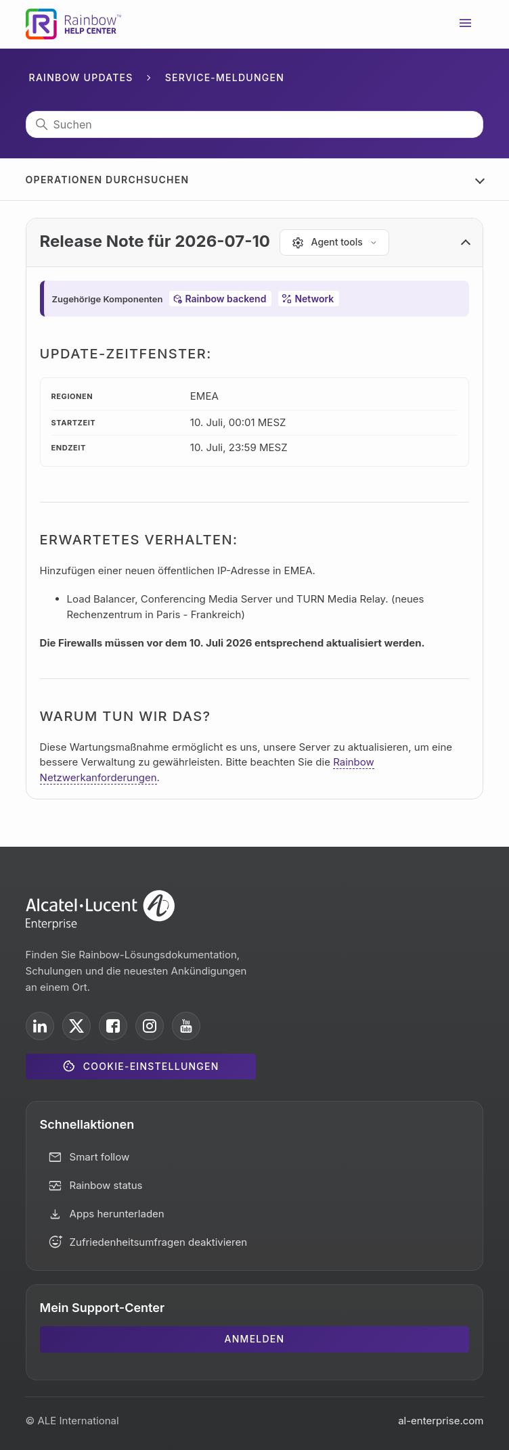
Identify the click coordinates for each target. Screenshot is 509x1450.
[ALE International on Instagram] (149, 1026)
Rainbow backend (225, 298)
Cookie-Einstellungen (151, 1066)
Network (314, 298)
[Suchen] (255, 124)
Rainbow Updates (81, 77)
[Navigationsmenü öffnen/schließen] (466, 24)
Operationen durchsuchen (108, 179)
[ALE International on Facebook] (113, 1026)
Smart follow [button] (100, 1156)
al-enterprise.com (440, 1420)
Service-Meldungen (224, 77)
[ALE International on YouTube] (186, 1026)
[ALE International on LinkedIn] (40, 1026)
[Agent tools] (334, 242)
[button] (254, 242)
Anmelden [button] (255, 1338)
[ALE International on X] (76, 1026)
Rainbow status (106, 1185)
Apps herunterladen (117, 1213)
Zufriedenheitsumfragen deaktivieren (159, 1242)
